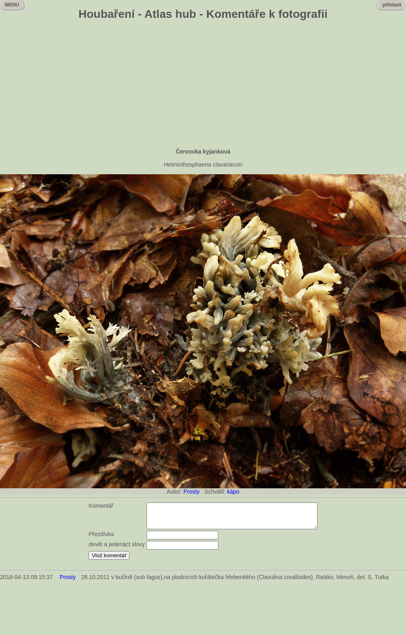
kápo (233, 491)
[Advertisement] (203, 85)
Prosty (192, 491)
